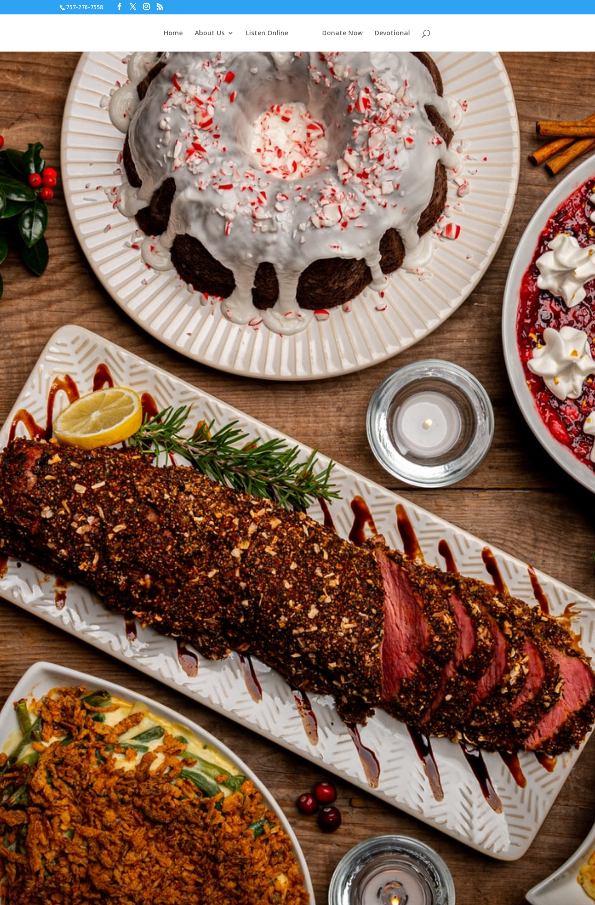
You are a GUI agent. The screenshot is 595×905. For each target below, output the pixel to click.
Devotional (392, 33)
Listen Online (267, 33)
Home (173, 33)
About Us (210, 33)
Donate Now (342, 33)
